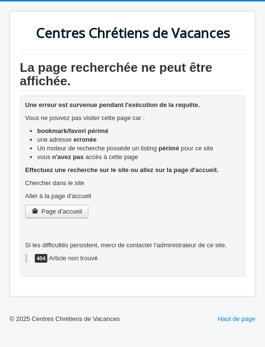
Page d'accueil (56, 211)
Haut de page (236, 318)
